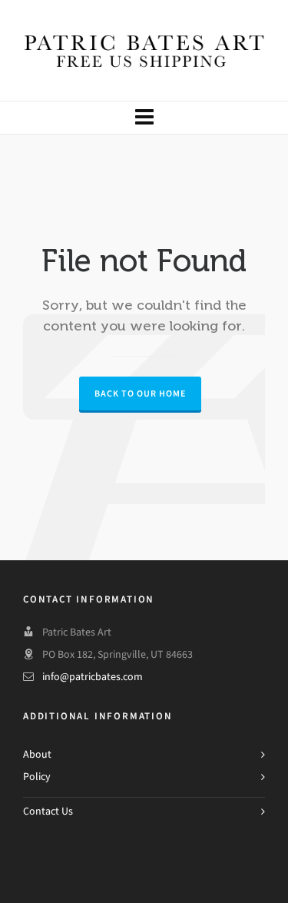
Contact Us (48, 811)
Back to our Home (140, 393)
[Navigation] (144, 117)
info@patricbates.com (92, 676)
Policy (37, 776)
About (37, 754)
